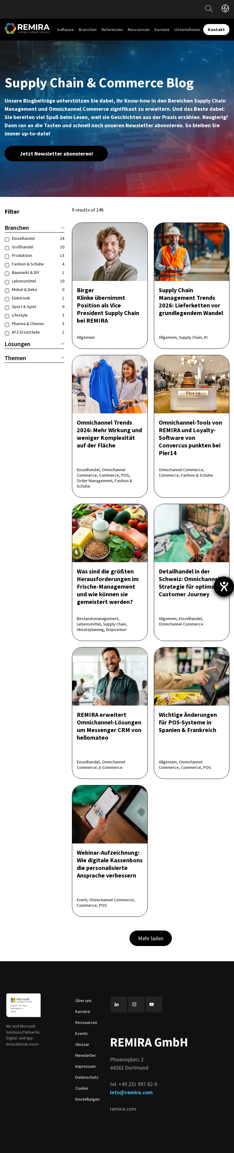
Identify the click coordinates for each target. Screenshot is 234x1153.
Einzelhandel (38, 238)
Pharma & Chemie (38, 323)
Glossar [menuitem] (82, 1044)
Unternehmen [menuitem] (187, 29)
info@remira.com (131, 1092)
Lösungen (34, 344)
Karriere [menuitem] (161, 29)
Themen (34, 358)
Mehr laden (150, 938)
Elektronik (38, 298)
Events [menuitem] (81, 1033)
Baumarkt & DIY (38, 272)
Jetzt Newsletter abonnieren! (56, 153)
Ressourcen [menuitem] (139, 29)
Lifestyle (38, 315)
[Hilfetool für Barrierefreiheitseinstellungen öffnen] (224, 586)
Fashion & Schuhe (38, 264)
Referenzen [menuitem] (112, 29)
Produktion (38, 255)
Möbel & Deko (38, 289)
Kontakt (216, 29)
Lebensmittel (38, 281)
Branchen (34, 227)
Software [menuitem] (65, 29)
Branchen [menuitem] (88, 29)
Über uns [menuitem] (83, 1000)
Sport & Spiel (38, 306)
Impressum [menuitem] (85, 1066)
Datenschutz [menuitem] (86, 1077)
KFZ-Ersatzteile (38, 332)
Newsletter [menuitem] (85, 1055)
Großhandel (38, 247)
